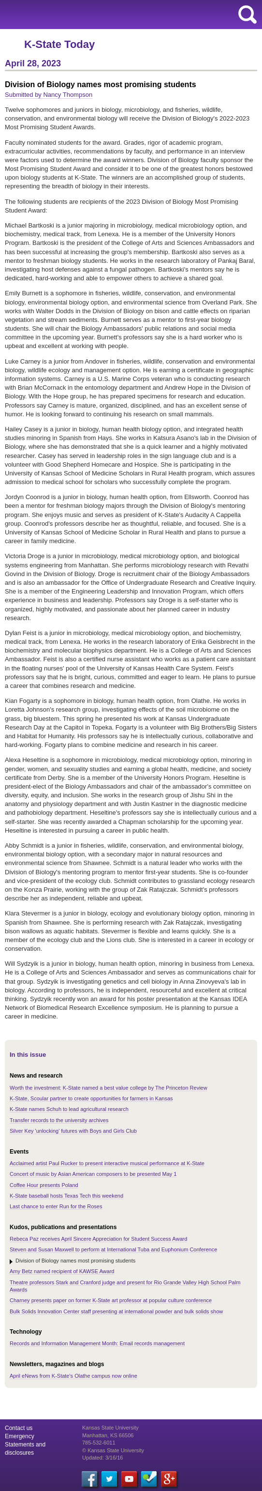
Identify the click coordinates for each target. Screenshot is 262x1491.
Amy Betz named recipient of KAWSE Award (62, 1271)
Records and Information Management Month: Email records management (97, 1343)
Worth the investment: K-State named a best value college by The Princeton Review (108, 1088)
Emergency (19, 1436)
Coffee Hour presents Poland (44, 1185)
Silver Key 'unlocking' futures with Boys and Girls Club (73, 1131)
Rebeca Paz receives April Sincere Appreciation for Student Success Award (98, 1239)
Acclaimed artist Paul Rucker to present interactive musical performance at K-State (107, 1163)
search (247, 14)
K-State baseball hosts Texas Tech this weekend (66, 1196)
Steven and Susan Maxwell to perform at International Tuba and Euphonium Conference (113, 1249)
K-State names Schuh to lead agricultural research (69, 1109)
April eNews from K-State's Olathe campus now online (73, 1376)
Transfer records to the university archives (59, 1120)
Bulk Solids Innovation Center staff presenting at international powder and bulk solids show (116, 1311)
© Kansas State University (113, 1450)
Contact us (18, 1428)
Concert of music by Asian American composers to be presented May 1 (93, 1174)
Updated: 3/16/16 (102, 1458)
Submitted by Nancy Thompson (48, 94)
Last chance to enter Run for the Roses (56, 1206)
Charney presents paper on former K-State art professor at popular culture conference (111, 1300)
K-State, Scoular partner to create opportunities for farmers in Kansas (91, 1098)
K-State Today (59, 44)
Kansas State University (88, 14)
